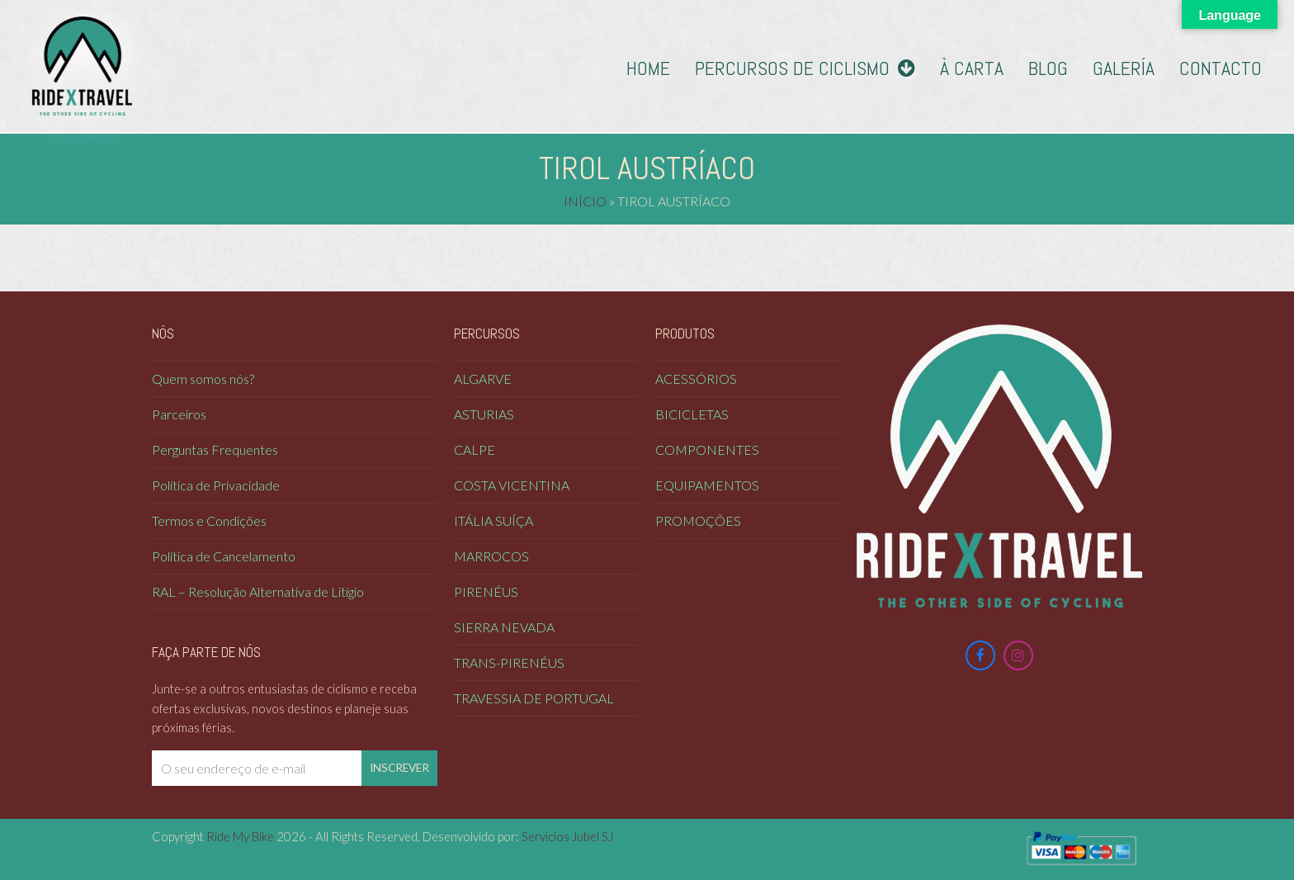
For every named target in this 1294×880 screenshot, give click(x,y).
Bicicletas (692, 414)
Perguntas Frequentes (215, 449)
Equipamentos (707, 485)
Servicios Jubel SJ (567, 836)
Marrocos (491, 556)
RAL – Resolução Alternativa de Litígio (258, 591)
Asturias (484, 414)
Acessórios (696, 378)
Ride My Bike (240, 836)
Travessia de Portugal (534, 698)
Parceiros (179, 414)
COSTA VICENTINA (511, 485)
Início (585, 201)
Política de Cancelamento (223, 556)
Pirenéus (486, 591)
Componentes (707, 449)
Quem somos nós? (203, 378)
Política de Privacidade (216, 485)
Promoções (698, 520)
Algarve (483, 378)
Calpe (474, 449)
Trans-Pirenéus (509, 662)
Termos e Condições (209, 520)
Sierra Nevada (504, 627)
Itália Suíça (493, 520)
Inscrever (399, 767)
